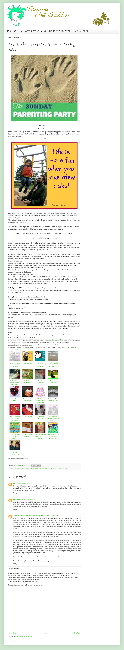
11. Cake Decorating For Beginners (40, 401)
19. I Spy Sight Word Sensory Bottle (40, 437)
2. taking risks (27, 364)
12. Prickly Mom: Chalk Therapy (53, 400)
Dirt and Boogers (39, 340)
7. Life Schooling (40, 382)
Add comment (14, 569)
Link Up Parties (82, 31)
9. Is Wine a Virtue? (14, 400)
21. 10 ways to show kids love (14, 454)
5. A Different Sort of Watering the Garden (14, 383)
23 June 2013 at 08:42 (23, 484)
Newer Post (12, 634)
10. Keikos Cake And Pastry (27, 400)
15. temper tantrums (40, 418)
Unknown (16, 500)
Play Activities (56, 340)
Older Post (76, 634)
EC (14, 484)
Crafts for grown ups (35, 31)
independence (46, 469)
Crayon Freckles (65, 340)
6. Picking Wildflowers (27, 382)
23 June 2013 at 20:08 (27, 500)
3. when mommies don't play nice (40, 365)
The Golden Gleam (15, 341)
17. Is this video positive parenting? (14, 437)
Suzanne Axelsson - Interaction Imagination (28, 516)
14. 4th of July (27, 417)
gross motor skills (36, 469)
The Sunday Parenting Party (59, 469)
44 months (17, 469)
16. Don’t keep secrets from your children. (53, 419)
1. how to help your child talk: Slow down (15, 365)
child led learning (25, 469)
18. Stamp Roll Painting (27, 436)
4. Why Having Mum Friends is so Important (53, 365)
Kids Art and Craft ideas (60, 31)
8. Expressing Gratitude (53, 382)
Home (9, 31)
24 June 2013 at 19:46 (51, 516)
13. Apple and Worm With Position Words (14, 419)
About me (18, 31)
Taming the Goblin (74, 340)
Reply (15, 494)
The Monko (18, 466)
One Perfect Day (48, 340)
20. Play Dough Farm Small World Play (53, 437)
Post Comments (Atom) (24, 637)
